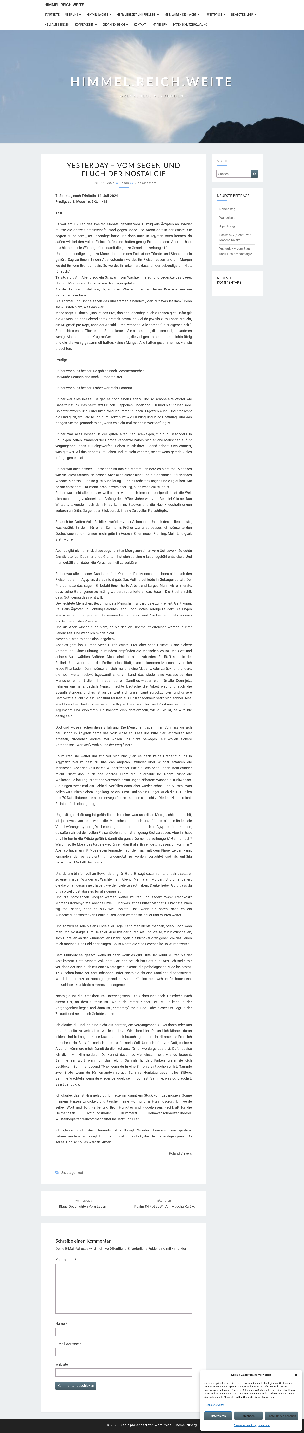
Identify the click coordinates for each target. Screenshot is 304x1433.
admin (124, 182)
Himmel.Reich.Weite (64, 5)
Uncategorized (71, 1172)
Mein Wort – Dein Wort (180, 14)
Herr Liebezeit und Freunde (136, 14)
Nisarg (192, 1425)
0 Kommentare (146, 182)
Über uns (71, 14)
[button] (296, 1375)
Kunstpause (214, 14)
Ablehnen (248, 1416)
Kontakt (140, 24)
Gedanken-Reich (114, 24)
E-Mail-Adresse (68, 1344)
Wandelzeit (227, 218)
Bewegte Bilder (242, 14)
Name (61, 1324)
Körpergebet (84, 24)
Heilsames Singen (56, 24)
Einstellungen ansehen (281, 1416)
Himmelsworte (97, 14)
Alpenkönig (227, 226)
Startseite (52, 14)
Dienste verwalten (215, 1405)
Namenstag (227, 209)
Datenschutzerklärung (245, 1425)
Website (61, 1364)
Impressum (264, 1425)
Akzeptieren (218, 1416)
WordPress (163, 1425)
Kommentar (65, 1260)
